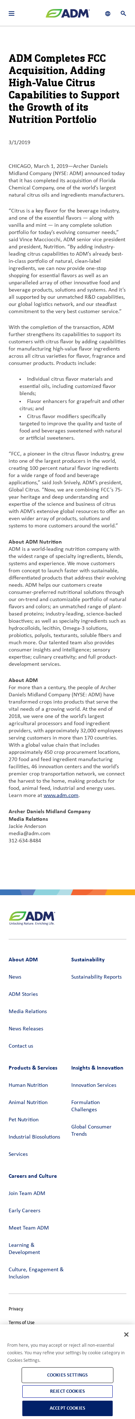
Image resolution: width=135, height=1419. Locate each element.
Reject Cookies (67, 1391)
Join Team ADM (27, 1193)
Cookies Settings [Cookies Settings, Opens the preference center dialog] (67, 1375)
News (15, 977)
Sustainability (88, 959)
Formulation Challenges (85, 1106)
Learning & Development (24, 1248)
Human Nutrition (28, 1085)
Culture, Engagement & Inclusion (36, 1273)
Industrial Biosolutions (34, 1137)
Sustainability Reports (96, 977)
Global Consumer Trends (91, 1130)
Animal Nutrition (28, 1103)
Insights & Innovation (97, 1067)
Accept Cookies (67, 1408)
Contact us (21, 1046)
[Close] (126, 1334)
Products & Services (33, 1067)
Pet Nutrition (24, 1120)
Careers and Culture (33, 1175)
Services (18, 1154)
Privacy (16, 1309)
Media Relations (28, 1012)
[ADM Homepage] (67, 16)
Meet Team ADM (29, 1228)
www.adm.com (61, 795)
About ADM (23, 959)
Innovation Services (93, 1085)
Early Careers (24, 1211)
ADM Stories (23, 994)
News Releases (26, 1029)
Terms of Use (22, 1323)
